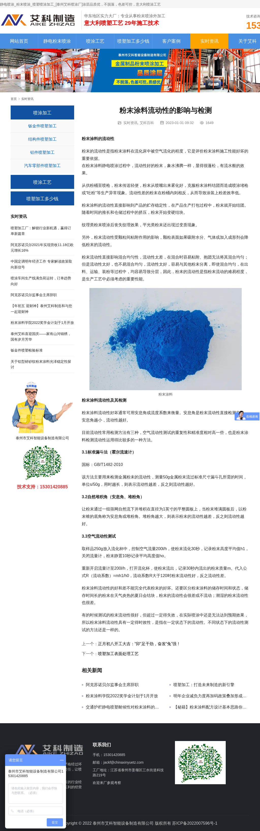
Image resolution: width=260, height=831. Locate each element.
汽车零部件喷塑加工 (42, 165)
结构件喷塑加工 (42, 139)
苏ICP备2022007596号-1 (194, 823)
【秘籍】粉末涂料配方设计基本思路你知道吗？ (211, 707)
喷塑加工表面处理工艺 (118, 654)
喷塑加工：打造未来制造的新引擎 (203, 685)
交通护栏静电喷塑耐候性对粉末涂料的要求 (124, 707)
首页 (14, 99)
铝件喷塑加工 (42, 152)
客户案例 (171, 41)
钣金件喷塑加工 (42, 126)
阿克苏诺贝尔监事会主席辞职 (112, 685)
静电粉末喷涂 (57, 41)
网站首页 (19, 41)
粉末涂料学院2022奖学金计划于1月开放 (122, 696)
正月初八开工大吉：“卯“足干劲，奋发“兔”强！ (139, 644)
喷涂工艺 (95, 41)
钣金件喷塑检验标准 (27, 350)
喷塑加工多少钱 (133, 41)
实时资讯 (209, 41)
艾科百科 (147, 123)
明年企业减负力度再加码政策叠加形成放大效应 (211, 696)
